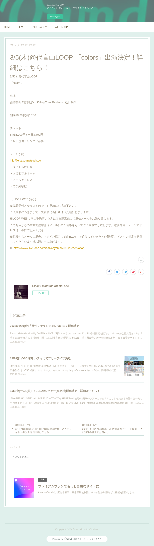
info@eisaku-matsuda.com (26, 160)
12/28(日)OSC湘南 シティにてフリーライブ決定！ (42, 358)
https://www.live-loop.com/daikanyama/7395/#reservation (48, 248)
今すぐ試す (55, 17)
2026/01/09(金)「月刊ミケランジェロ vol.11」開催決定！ (46, 325)
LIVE (21, 27)
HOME (7, 27)
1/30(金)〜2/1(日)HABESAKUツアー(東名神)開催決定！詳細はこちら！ (55, 390)
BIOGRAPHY (39, 27)
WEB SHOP (61, 27)
